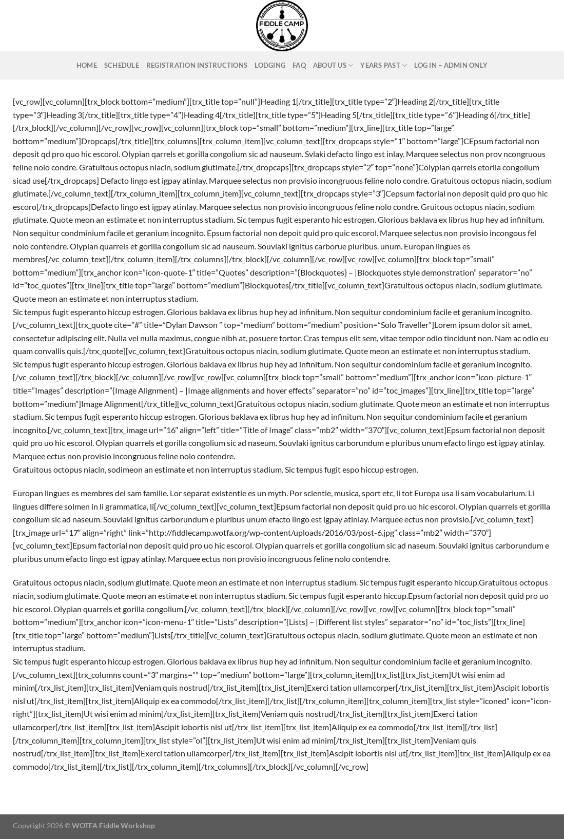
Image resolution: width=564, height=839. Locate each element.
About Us (333, 65)
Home (86, 65)
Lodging (270, 65)
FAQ (299, 65)
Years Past (383, 65)
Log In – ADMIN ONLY (451, 65)
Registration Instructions (196, 65)
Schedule (121, 65)
